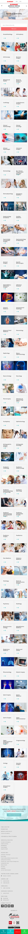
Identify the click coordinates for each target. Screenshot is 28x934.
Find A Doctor (3, 931)
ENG (17, 1)
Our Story (3, 866)
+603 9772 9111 (6, 893)
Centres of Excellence (5, 833)
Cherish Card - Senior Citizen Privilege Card (10, 861)
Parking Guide (6, 900)
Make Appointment (10, 931)
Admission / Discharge (5, 854)
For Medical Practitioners (9, 836)
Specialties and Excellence (11, 16)
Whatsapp (24, 931)
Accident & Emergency (5, 842)
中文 (20, 1)
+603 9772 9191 (6, 881)
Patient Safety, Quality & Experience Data (9, 858)
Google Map (5, 898)
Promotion (4, 829)
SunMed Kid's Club (5, 863)
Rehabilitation (4, 845)
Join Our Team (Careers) (6, 870)
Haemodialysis (4, 847)
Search (14, 28)
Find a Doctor (5, 827)
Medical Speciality (6, 831)
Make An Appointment (14, 814)
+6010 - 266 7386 (6, 888)
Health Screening (4, 843)
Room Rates (3, 856)
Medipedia (3, 868)
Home (3, 16)
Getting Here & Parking (5, 859)
